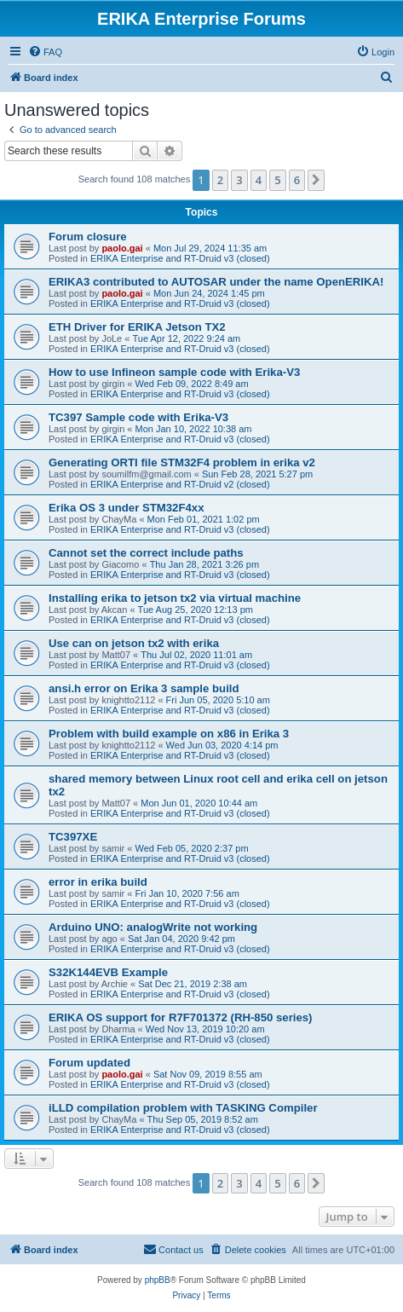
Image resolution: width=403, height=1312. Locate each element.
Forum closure (88, 236)
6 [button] (297, 180)
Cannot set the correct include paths (146, 552)
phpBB (157, 1280)
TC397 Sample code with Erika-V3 (138, 417)
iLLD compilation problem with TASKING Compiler (183, 1107)
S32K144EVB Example (108, 972)
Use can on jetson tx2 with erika (134, 643)
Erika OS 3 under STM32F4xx (126, 507)
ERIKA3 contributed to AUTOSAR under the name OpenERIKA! (216, 281)
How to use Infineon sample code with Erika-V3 (174, 372)
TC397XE (73, 836)
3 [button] (239, 180)
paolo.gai (121, 248)
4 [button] (259, 180)
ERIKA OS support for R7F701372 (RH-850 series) (181, 1017)
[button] (316, 180)
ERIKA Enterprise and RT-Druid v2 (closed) (180, 484)
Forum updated (89, 1062)
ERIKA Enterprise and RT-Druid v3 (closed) (180, 258)
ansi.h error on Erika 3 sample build (144, 688)
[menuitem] (45, 52)
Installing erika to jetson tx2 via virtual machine (175, 598)
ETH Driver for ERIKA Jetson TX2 (137, 327)
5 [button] (277, 180)
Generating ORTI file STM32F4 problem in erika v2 (182, 462)
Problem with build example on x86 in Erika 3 (169, 733)
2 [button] (220, 180)
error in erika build (98, 882)
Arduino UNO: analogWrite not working (153, 927)
